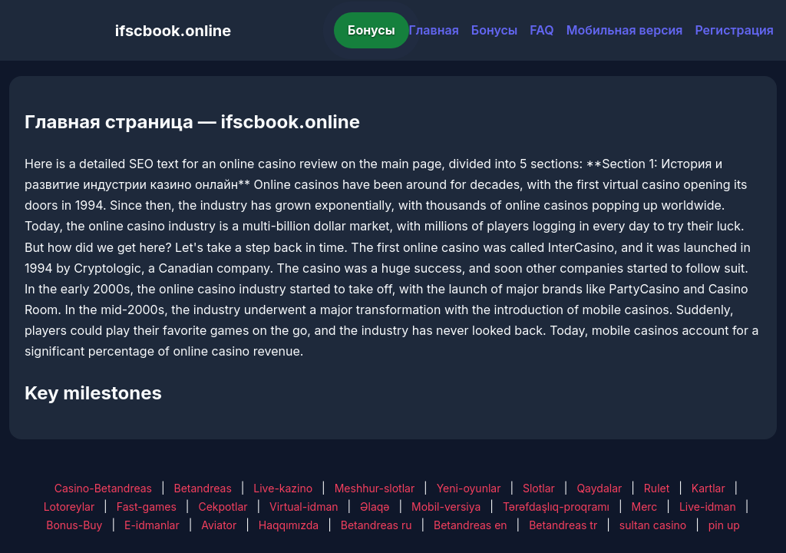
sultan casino (652, 524)
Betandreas (203, 488)
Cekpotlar (222, 506)
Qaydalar (599, 488)
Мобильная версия (624, 30)
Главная (434, 30)
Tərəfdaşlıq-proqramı (556, 506)
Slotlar (539, 488)
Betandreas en (470, 524)
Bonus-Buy (74, 524)
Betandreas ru (376, 524)
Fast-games (147, 506)
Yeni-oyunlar (469, 488)
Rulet (656, 488)
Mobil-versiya (446, 506)
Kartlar (708, 488)
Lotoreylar (69, 506)
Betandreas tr (563, 524)
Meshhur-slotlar (374, 488)
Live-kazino (282, 488)
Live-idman (707, 506)
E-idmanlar (152, 524)
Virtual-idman (303, 506)
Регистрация (734, 30)
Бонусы (371, 30)
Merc (645, 506)
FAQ (541, 30)
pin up (724, 524)
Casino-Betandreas (103, 488)
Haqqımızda (289, 524)
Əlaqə (374, 506)
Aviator (218, 524)
